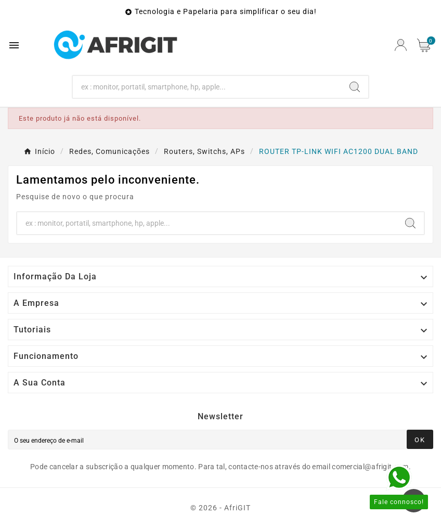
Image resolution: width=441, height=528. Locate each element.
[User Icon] (401, 45)
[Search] (207, 87)
